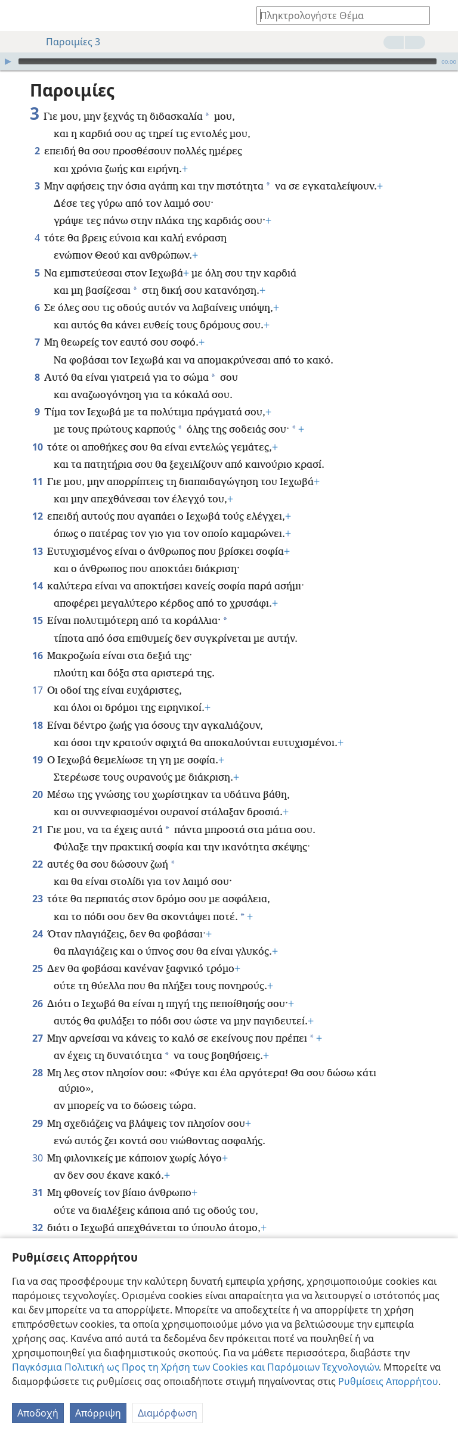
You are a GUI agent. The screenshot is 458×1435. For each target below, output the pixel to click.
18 (37, 707)
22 (37, 846)
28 (37, 1054)
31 (37, 1174)
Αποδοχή (37, 1413)
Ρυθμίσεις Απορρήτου (388, 1381)
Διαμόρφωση (167, 1413)
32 (37, 1209)
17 (37, 672)
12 (37, 498)
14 (37, 567)
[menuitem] (17, 15)
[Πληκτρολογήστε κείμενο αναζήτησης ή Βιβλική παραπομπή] (337, 15)
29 (37, 1105)
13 (37, 533)
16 (37, 637)
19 (37, 741)
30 (37, 1140)
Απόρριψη (98, 1413)
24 (37, 915)
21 (37, 811)
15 (37, 602)
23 (37, 880)
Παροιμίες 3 (67, 41)
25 (37, 950)
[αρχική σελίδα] (17, 15)
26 (37, 985)
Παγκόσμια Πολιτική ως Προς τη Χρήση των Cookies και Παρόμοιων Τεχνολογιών (195, 1367)
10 (37, 429)
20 (37, 776)
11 (37, 463)
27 (37, 1020)
